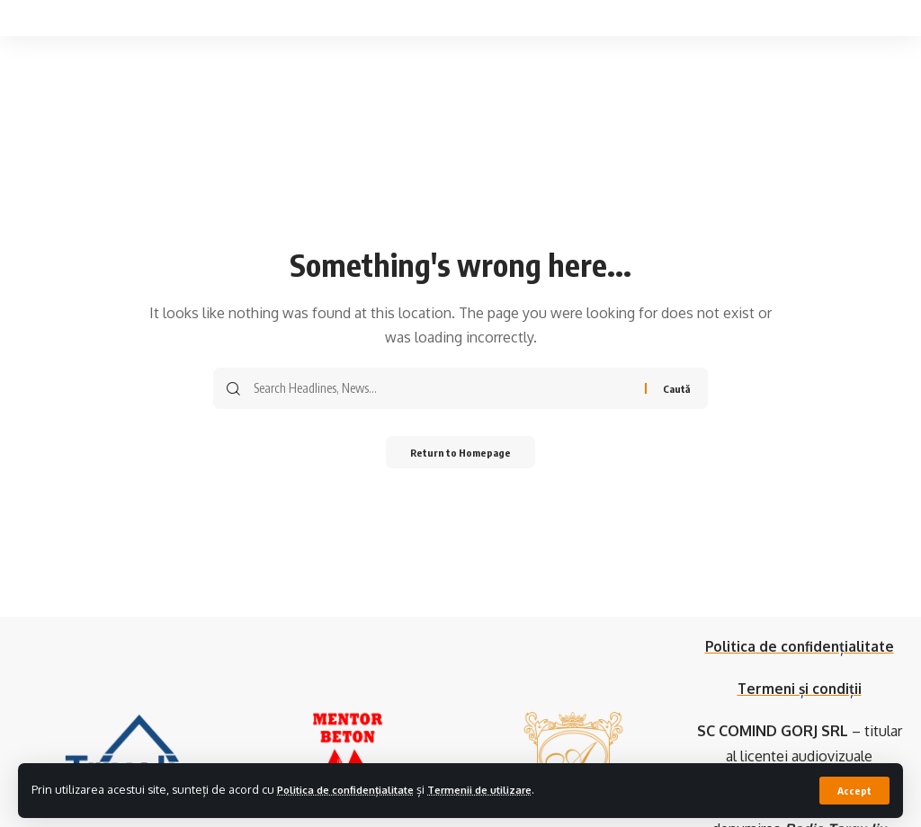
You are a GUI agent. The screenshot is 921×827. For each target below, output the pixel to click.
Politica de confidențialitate (356, 789)
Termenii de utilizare (510, 789)
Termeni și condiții (799, 689)
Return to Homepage (461, 453)
